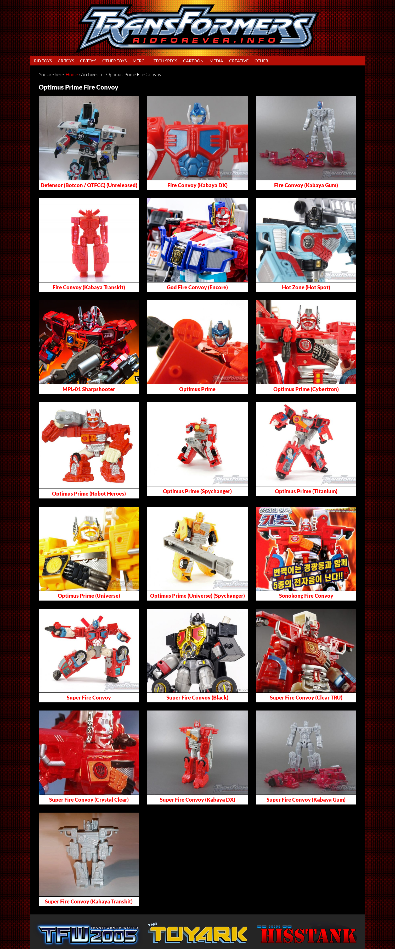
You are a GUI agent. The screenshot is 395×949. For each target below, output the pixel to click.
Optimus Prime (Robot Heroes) (89, 493)
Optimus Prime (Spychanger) (197, 491)
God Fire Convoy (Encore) (197, 287)
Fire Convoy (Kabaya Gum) (306, 185)
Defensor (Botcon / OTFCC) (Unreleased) (89, 185)
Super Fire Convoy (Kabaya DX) (197, 799)
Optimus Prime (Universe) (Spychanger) (197, 595)
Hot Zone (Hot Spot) (306, 287)
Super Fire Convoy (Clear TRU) (306, 697)
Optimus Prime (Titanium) (306, 491)
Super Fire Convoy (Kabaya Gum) (306, 799)
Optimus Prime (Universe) (89, 595)
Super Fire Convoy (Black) (197, 697)
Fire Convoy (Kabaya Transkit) (89, 287)
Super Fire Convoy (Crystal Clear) (89, 799)
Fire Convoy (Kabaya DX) (197, 185)
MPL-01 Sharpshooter (89, 389)
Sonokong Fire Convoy (306, 595)
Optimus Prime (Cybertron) (306, 389)
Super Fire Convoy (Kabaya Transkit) (89, 901)
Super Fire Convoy (89, 697)
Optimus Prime (197, 389)
